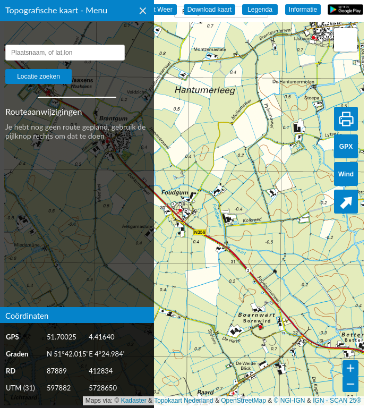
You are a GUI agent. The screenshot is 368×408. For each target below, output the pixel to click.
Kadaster (134, 400)
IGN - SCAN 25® (337, 400)
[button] (345, 40)
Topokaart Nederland (183, 400)
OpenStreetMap (243, 400)
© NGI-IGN (289, 400)
